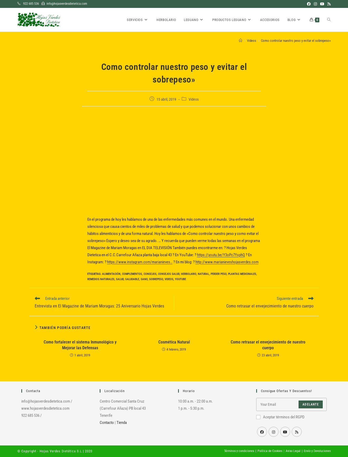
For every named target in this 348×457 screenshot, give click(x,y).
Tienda (122, 422)
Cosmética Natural (174, 342)
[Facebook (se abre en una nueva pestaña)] (308, 4)
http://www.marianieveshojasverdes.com (227, 262)
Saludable (132, 279)
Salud (120, 279)
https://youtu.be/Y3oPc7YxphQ (221, 255)
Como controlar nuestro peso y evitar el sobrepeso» (296, 41)
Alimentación (111, 274)
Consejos (150, 274)
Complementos (132, 274)
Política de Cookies (270, 451)
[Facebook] (262, 432)
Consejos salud (168, 274)
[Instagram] (274, 432)
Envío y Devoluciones (317, 451)
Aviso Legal (293, 451)
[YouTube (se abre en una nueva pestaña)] (322, 4)
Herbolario (188, 274)
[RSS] (297, 432)
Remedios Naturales (100, 279)
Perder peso (218, 274)
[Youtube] (285, 432)
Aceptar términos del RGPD (280, 417)
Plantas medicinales (242, 274)
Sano (144, 279)
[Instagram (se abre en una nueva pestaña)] (315, 4)
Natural (203, 274)
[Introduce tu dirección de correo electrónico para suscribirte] (291, 404)
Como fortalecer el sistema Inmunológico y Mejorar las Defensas (80, 345)
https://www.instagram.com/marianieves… (140, 262)
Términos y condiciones (239, 451)
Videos (194, 99)
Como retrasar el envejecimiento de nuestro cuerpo (268, 345)
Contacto (107, 422)
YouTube (180, 279)
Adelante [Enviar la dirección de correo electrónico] (310, 404)
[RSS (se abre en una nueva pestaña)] (328, 4)
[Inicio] (240, 41)
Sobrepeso (156, 279)
